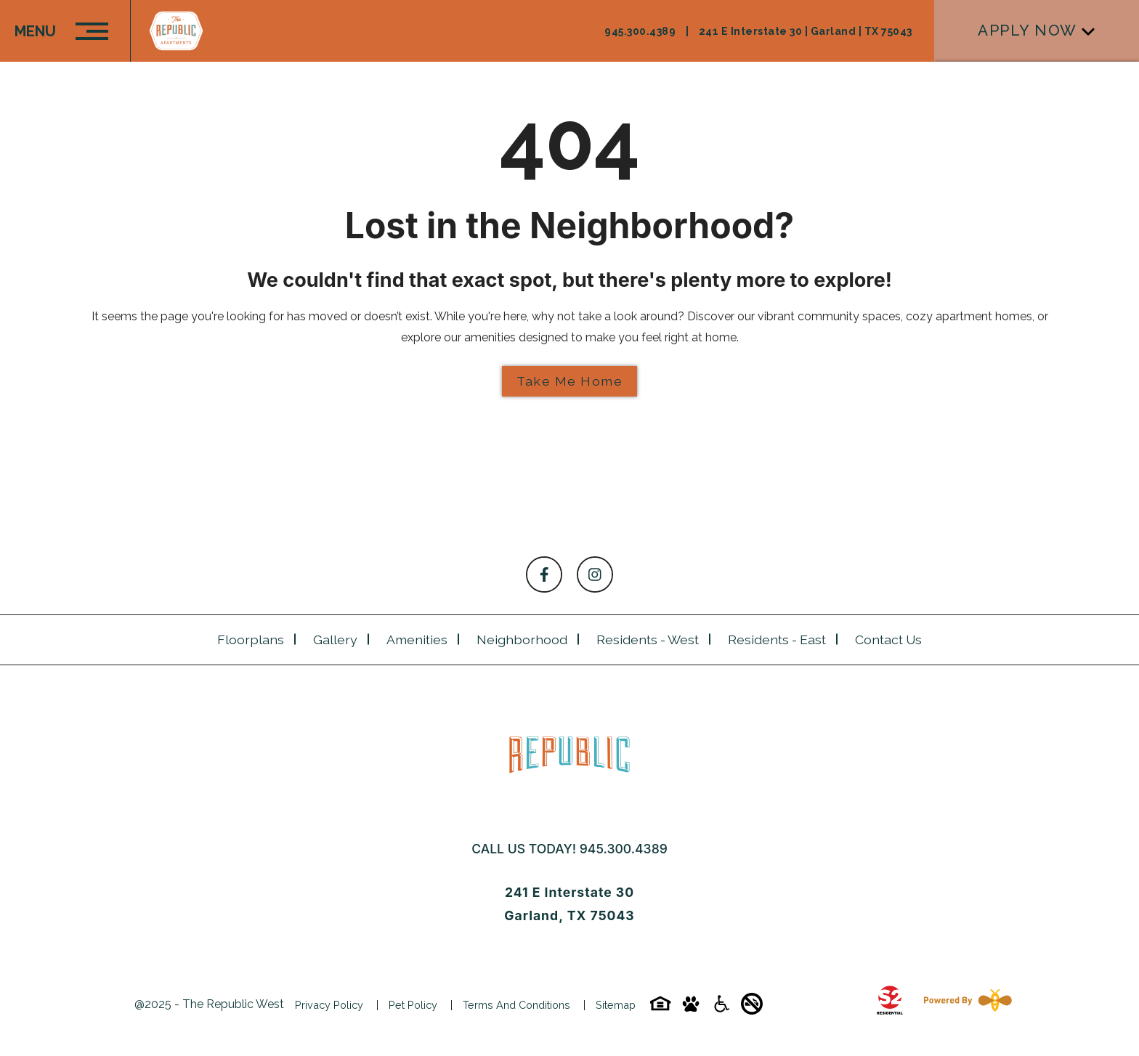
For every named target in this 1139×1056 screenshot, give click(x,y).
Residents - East (777, 639)
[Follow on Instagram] (595, 574)
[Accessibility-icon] (721, 1008)
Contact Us (888, 639)
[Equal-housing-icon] (660, 1008)
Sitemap (616, 1005)
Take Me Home (569, 381)
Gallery (335, 639)
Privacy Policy (329, 1005)
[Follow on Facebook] (544, 574)
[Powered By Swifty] (965, 1005)
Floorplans (250, 639)
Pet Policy (413, 1005)
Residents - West (647, 639)
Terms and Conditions (516, 1005)
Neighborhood (522, 639)
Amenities (416, 639)
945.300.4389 (624, 848)
